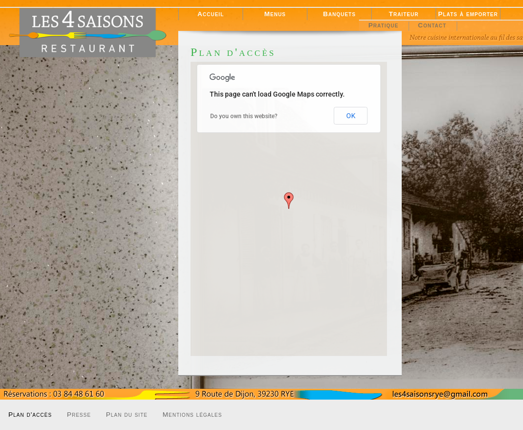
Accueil (210, 14)
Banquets (339, 14)
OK (351, 116)
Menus (275, 14)
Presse (79, 414)
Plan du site (127, 414)
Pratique (383, 25)
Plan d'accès (30, 414)
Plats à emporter (468, 14)
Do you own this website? (243, 116)
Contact (432, 25)
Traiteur (404, 14)
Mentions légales (192, 414)
